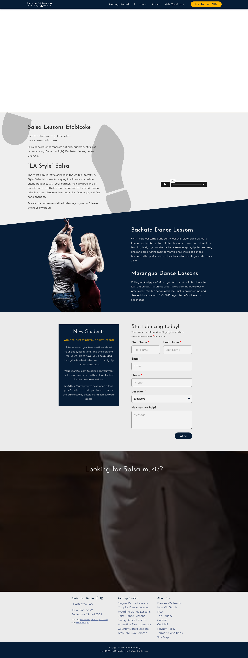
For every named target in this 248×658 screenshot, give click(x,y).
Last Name (171, 342)
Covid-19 (162, 624)
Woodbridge (82, 622)
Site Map (163, 637)
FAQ (160, 611)
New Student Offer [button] (206, 4)
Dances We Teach (169, 603)
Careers (162, 620)
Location (138, 391)
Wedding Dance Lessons (134, 611)
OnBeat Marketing (138, 651)
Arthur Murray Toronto (132, 633)
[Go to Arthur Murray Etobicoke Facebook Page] (97, 598)
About (156, 4)
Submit (183, 436)
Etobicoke (85, 619)
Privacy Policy (166, 628)
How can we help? (143, 407)
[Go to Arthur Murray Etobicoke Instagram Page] (101, 598)
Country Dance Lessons (133, 628)
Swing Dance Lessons (132, 620)
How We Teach (167, 607)
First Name (139, 342)
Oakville (103, 619)
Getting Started (119, 4)
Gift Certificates (175, 4)
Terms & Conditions (170, 633)
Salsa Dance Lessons (131, 616)
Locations (140, 4)
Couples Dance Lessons (133, 607)
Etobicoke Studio (82, 598)
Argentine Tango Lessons (134, 624)
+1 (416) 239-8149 (82, 604)
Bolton (94, 619)
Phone (136, 375)
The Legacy (164, 616)
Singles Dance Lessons (133, 603)
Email (135, 358)
